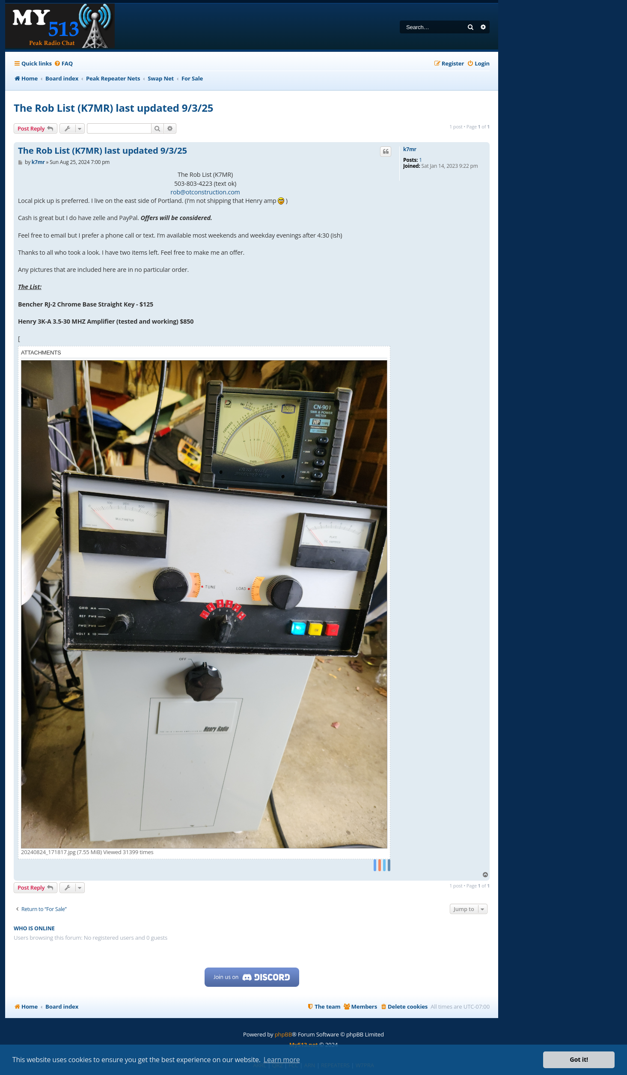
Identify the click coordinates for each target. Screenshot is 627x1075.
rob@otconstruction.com (205, 192)
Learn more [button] (282, 1059)
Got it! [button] (579, 1059)
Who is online (34, 928)
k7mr (409, 149)
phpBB (283, 1034)
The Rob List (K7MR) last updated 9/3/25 (113, 108)
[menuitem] (63, 63)
